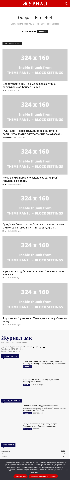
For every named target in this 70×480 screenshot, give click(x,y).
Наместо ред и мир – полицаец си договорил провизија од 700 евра (41, 380)
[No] (67, 469)
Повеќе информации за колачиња (43, 476)
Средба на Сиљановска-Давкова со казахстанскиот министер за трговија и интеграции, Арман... (34, 226)
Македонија (27, 366)
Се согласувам (20, 476)
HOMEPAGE (42, 31)
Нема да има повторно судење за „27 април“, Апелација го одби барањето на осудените (40, 425)
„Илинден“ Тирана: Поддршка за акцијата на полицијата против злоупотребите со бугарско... (32, 132)
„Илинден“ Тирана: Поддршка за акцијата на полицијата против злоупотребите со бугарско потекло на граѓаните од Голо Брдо (44, 407)
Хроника (26, 384)
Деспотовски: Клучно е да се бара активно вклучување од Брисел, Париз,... (29, 85)
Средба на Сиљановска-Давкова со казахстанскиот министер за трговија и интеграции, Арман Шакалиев (44, 362)
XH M (4, 90)
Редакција (6, 137)
